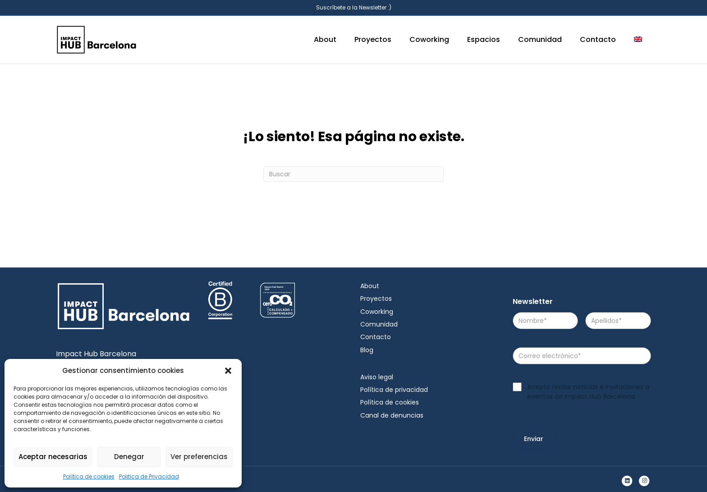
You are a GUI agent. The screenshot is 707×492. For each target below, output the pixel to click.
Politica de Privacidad (149, 476)
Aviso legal (376, 377)
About (325, 39)
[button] (228, 370)
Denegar (129, 456)
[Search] (353, 174)
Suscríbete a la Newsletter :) (353, 7)
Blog (366, 349)
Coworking (429, 39)
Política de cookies (89, 476)
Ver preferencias (199, 456)
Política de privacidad (394, 389)
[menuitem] (638, 39)
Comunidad (540, 39)
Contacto (598, 39)
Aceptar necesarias (52, 456)
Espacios (483, 39)
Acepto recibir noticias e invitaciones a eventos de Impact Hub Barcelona (588, 391)
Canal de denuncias (391, 415)
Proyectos (372, 39)
